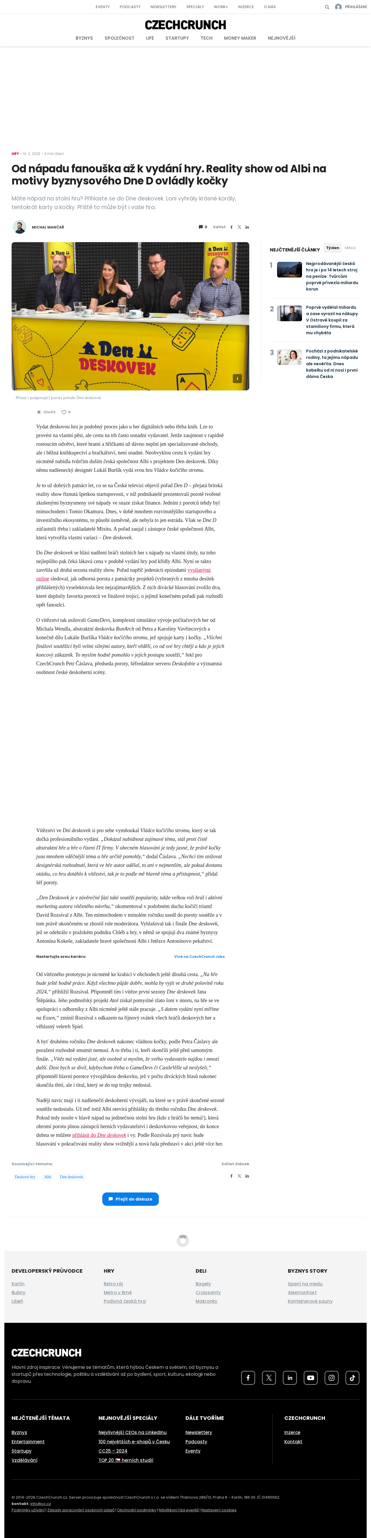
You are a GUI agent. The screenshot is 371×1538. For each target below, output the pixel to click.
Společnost (119, 38)
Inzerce (246, 7)
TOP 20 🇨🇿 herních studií (126, 1460)
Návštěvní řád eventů (179, 1510)
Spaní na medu (305, 1284)
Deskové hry (25, 1177)
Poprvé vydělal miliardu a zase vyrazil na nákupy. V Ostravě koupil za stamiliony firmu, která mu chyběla (332, 320)
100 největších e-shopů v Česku (134, 1442)
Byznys (84, 38)
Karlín (18, 1284)
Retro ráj (113, 1284)
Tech (206, 38)
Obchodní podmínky (136, 1510)
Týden (332, 248)
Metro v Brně (118, 1292)
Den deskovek (71, 1177)
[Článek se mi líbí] (66, 412)
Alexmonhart (302, 1292)
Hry (15, 153)
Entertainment (28, 1442)
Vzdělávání (24, 1460)
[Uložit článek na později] (46, 412)
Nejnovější (281, 38)
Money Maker (240, 38)
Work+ (221, 7)
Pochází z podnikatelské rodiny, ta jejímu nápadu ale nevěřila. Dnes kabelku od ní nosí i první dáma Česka (332, 363)
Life (150, 38)
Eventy (103, 7)
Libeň (17, 1301)
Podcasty (130, 7)
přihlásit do (99, 1135)
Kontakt (293, 1442)
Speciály (195, 7)
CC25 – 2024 (113, 1451)
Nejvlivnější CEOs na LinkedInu (133, 1432)
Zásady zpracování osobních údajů (80, 1510)
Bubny (19, 1292)
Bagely (203, 1284)
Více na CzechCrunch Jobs (199, 956)
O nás (270, 7)
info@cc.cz (40, 1503)
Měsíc (350, 248)
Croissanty (208, 1292)
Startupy (177, 38)
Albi (47, 1177)
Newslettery (163, 7)
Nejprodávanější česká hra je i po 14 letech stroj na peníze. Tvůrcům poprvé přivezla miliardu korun (332, 276)
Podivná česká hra (125, 1301)
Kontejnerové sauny (310, 1301)
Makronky (206, 1301)
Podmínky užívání (28, 1510)
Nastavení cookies (219, 1510)
